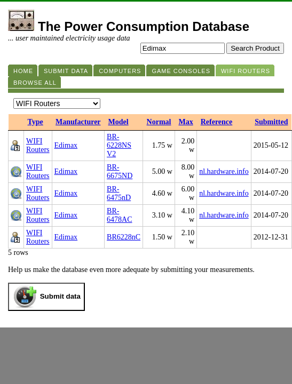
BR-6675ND (119, 171)
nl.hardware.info (224, 171)
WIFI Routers (38, 145)
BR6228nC (123, 237)
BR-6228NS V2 (119, 145)
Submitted (271, 122)
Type (35, 122)
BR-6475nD (119, 193)
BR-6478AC (119, 215)
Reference (217, 122)
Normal (159, 122)
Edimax (66, 145)
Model (118, 122)
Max (185, 122)
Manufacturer (78, 122)
